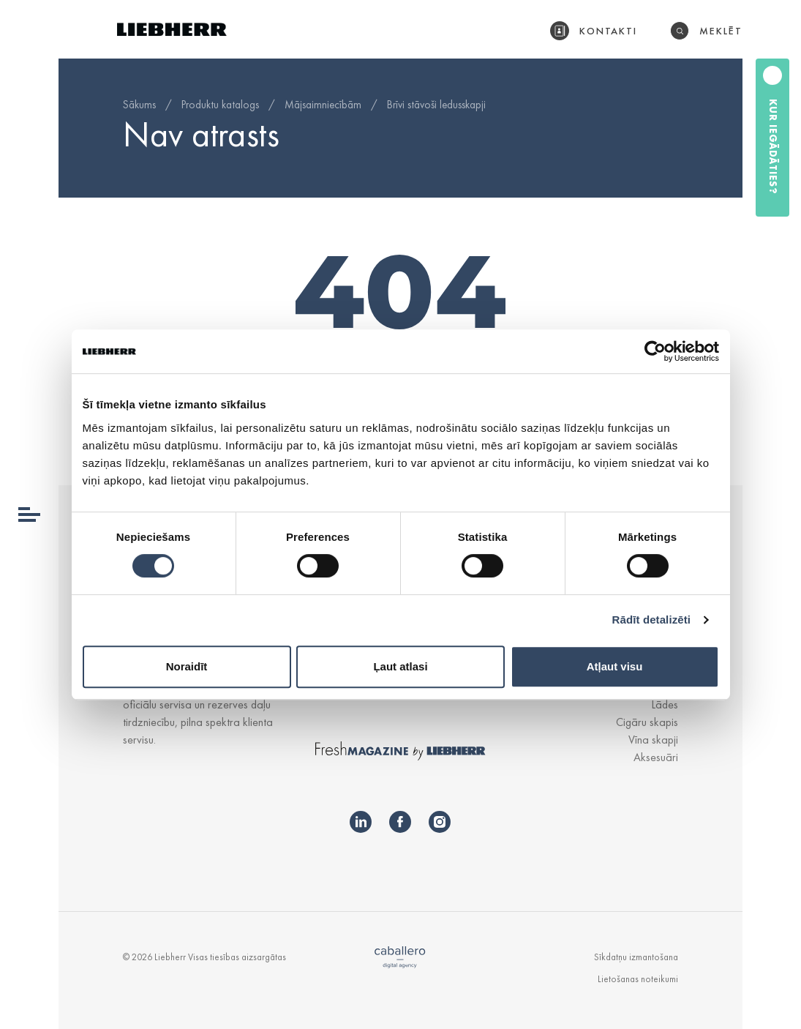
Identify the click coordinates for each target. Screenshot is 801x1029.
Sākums (139, 104)
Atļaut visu (615, 666)
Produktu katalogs (220, 104)
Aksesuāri (655, 757)
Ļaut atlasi (400, 666)
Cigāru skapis (647, 722)
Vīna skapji (653, 739)
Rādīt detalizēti (651, 619)
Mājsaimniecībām (323, 104)
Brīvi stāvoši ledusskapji (436, 104)
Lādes (664, 704)
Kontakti (608, 30)
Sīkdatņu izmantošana (636, 957)
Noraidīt (187, 666)
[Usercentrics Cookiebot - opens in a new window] (655, 351)
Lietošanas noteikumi (638, 979)
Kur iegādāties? (773, 147)
